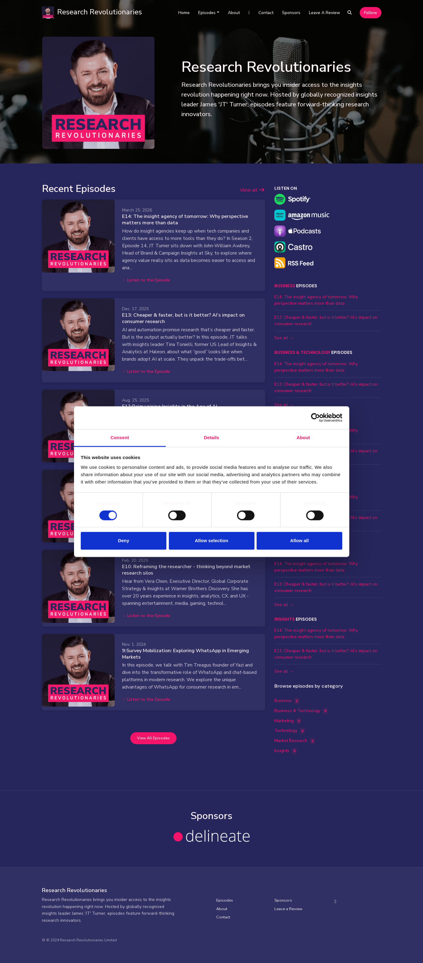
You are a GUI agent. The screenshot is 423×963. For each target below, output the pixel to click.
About (234, 13)
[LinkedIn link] (249, 12)
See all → (284, 338)
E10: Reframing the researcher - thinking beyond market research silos (186, 569)
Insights (284, 619)
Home (184, 13)
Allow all (299, 540)
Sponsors (291, 13)
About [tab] (303, 437)
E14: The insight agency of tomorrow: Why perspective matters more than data (185, 219)
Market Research (294, 740)
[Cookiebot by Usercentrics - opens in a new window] (315, 417)
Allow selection (211, 540)
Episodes (207, 13)
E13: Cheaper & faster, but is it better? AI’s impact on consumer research (183, 318)
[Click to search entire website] (349, 12)
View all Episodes (153, 738)
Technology (289, 730)
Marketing (288, 721)
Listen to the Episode (146, 280)
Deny (123, 540)
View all (252, 190)
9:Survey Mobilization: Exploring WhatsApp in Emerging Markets (185, 653)
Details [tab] (211, 437)
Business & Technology (302, 352)
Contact (265, 13)
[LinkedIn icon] (335, 901)
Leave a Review (324, 13)
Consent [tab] (119, 437)
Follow (370, 13)
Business (284, 286)
